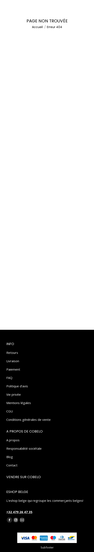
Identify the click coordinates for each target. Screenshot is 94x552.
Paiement (13, 369)
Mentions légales (18, 403)
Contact (11, 465)
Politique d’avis (17, 386)
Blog (9, 457)
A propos (13, 440)
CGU (9, 411)
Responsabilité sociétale (24, 448)
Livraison (12, 361)
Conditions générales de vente (28, 419)
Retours (12, 352)
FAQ (9, 378)
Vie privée (13, 394)
